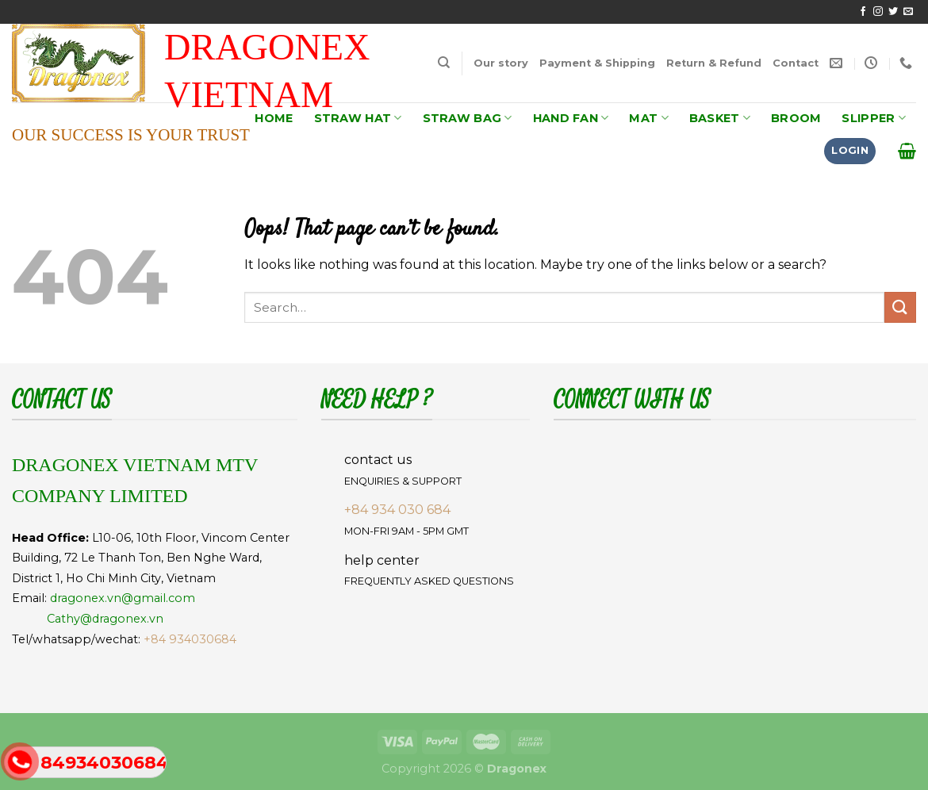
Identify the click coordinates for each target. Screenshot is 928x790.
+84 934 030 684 (397, 509)
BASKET (719, 117)
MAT (648, 117)
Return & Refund (713, 63)
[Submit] (900, 307)
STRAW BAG (467, 117)
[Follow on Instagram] (878, 11)
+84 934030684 (190, 639)
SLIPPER (874, 117)
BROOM (796, 118)
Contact (796, 63)
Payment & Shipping (597, 63)
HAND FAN (571, 117)
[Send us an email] (908, 11)
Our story (501, 63)
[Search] (444, 63)
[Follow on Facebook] (863, 11)
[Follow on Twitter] (893, 11)
